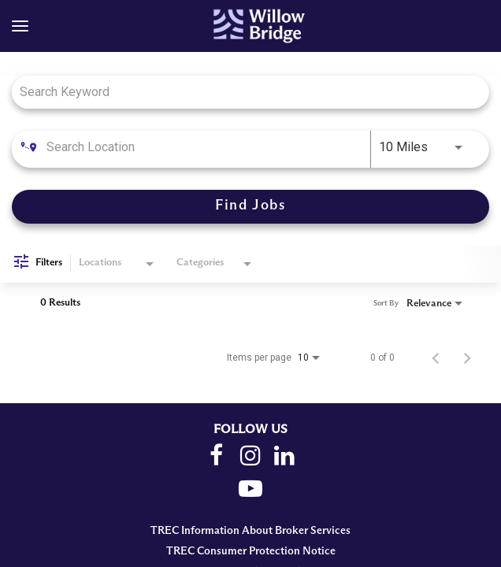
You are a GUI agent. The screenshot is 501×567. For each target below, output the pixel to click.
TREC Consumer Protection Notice (251, 551)
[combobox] (243, 92)
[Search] (250, 207)
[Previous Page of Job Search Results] (435, 357)
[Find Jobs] (250, 207)
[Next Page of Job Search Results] (467, 357)
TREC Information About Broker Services (250, 530)
